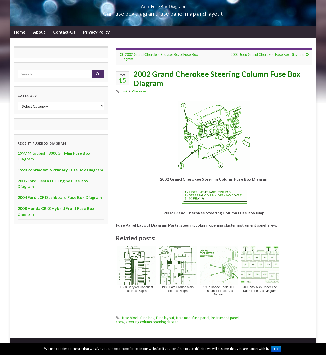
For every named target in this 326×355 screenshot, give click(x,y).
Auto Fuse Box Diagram (163, 5)
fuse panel (200, 318)
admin (124, 91)
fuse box (147, 318)
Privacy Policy (96, 31)
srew (120, 322)
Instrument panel (225, 318)
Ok (276, 349)
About (39, 31)
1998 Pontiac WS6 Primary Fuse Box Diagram (60, 169)
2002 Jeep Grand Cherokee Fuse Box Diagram (267, 54)
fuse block (130, 318)
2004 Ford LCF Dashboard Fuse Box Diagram (60, 197)
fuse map (183, 318)
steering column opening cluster (152, 322)
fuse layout (165, 318)
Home (19, 31)
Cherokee (139, 91)
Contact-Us (64, 31)
